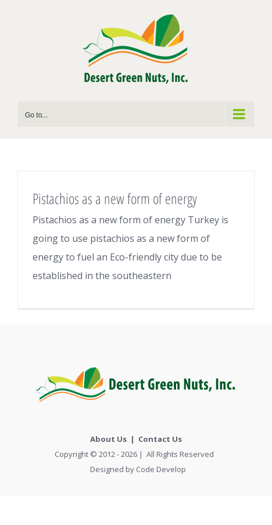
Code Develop (161, 469)
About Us (108, 439)
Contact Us (160, 439)
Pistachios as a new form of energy (115, 198)
